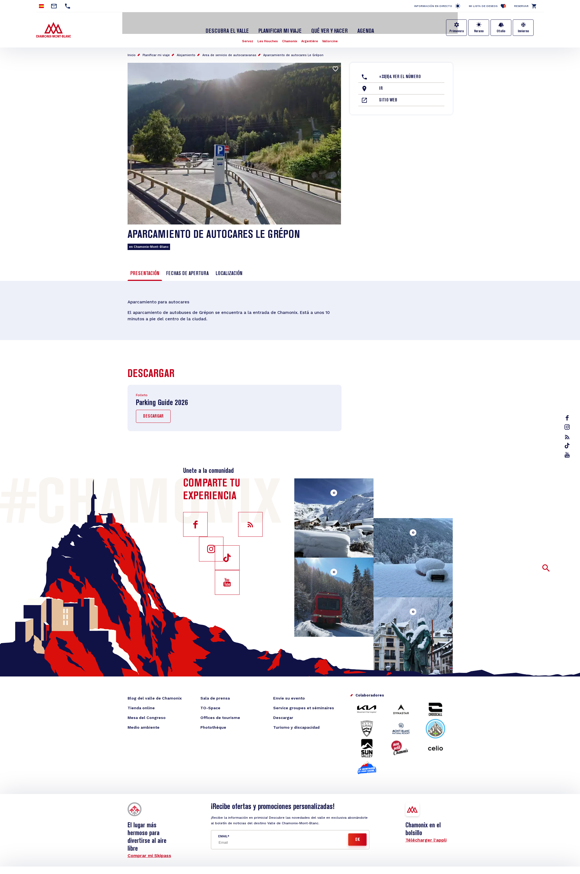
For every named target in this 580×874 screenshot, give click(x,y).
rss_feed (567, 437)
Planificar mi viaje (281, 26)
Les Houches (266, 36)
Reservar (521, 6)
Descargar (153, 413)
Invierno (523, 31)
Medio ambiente (144, 723)
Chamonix (290, 36)
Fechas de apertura (187, 268)
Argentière (311, 36)
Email (222, 832)
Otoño (501, 31)
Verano (479, 31)
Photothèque (213, 723)
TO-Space (210, 704)
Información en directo (433, 6)
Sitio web (388, 95)
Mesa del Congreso (147, 713)
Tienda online (141, 704)
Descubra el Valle (231, 26)
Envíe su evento (289, 694)
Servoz (245, 36)
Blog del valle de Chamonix (155, 694)
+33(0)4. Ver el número (400, 71)
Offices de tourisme (220, 713)
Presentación (144, 268)
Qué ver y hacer (327, 26)
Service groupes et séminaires (303, 704)
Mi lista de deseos (487, 6)
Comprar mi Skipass (149, 851)
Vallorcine (332, 36)
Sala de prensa (215, 694)
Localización (229, 268)
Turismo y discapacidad (296, 723)
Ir (381, 83)
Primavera (456, 31)
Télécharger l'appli (426, 836)
